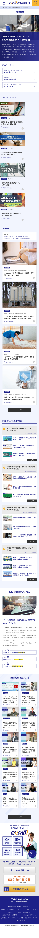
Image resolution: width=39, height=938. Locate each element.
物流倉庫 (27, 918)
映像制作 (14, 918)
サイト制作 (34, 918)
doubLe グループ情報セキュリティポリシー (12, 909)
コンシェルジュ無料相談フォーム (28, 915)
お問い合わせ (26, 906)
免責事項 (10, 912)
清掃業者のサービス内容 (11, 238)
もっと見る (21, 409)
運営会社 (19, 906)
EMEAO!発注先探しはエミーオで (14, 925)
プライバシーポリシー (31, 909)
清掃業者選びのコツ (9, 236)
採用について (26, 912)
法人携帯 (21, 918)
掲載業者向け (11, 906)
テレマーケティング (19, 920)
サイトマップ (17, 912)
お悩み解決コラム (5, 918)
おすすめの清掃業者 (24, 238)
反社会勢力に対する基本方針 (9, 915)
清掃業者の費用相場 (22, 236)
